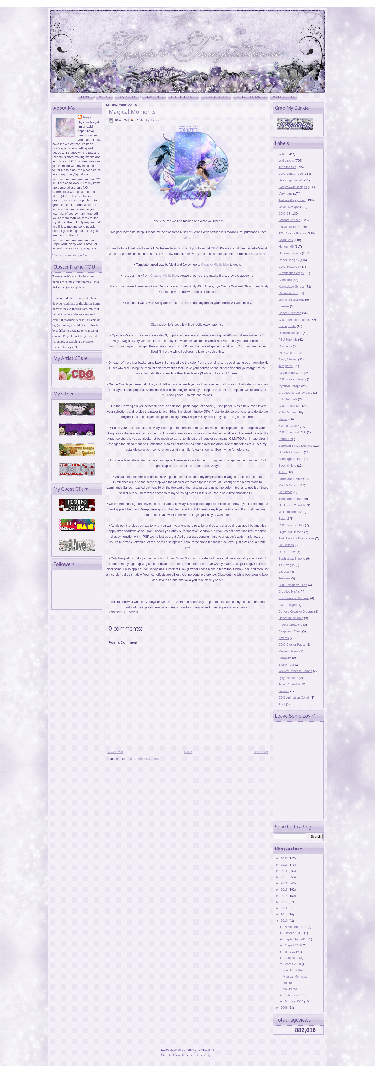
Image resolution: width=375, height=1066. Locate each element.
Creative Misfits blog (215, 264)
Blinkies (284, 691)
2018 (285, 871)
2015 (285, 889)
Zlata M (284, 518)
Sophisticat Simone (292, 558)
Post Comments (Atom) (143, 759)
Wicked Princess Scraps (295, 671)
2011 (285, 914)
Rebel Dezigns (289, 260)
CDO (282, 154)
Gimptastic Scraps (291, 273)
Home (85, 97)
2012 (285, 908)
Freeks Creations (290, 624)
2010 (285, 920)
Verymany (285, 193)
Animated (285, 280)
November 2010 (295, 927)
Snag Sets (286, 240)
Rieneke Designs (290, 333)
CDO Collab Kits (290, 406)
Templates (127, 97)
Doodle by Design (291, 452)
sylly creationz (288, 678)
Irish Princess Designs (294, 598)
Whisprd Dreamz (290, 512)
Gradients (154, 97)
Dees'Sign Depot (290, 180)
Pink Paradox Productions (296, 538)
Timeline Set (287, 167)
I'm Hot (287, 982)
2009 (285, 1007)
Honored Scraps (290, 253)
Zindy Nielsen (288, 359)
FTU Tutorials (216, 97)
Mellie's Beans (288, 651)
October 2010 (294, 933)
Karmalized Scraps (292, 286)
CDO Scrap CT (289, 266)
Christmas (286, 492)
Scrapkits (285, 658)
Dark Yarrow (287, 552)
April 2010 (291, 958)
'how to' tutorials (290, 684)
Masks (104, 97)
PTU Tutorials (183, 97)
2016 (285, 883)
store (187, 237)
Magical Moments (132, 111)
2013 (285, 902)
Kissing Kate (287, 326)
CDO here (258, 254)
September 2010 (296, 939)
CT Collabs (286, 545)
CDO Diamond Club (292, 432)
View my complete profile (69, 255)
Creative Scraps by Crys (295, 392)
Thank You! (286, 664)
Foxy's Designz (203, 1055)
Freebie (284, 306)
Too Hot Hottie (292, 970)
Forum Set (286, 439)
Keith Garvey (288, 412)
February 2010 (294, 995)
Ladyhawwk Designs (293, 187)
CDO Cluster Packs (292, 644)
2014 (285, 895)
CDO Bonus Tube (291, 173)
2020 (285, 858)
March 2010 (293, 964)
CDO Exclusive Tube (293, 585)
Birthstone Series (290, 479)
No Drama (290, 989)
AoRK (283, 472)
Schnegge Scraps (291, 459)
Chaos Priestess (290, 313)
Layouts (284, 571)
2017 (285, 877)
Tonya (87, 117)
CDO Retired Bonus (292, 379)
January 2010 (294, 1001)
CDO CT (285, 213)
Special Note (287, 465)
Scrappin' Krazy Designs (295, 445)
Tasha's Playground (292, 200)
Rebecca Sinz (288, 293)
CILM (214, 248)
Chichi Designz (289, 207)
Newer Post (115, 752)
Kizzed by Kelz (289, 426)
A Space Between (291, 373)
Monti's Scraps (289, 485)
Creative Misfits (289, 591)
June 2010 (292, 951)
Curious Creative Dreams (296, 611)
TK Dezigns (287, 565)
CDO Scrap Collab (291, 525)
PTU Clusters (288, 352)
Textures (284, 578)
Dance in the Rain (291, 618)
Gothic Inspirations (291, 299)
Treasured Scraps (291, 498)
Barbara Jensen (290, 220)
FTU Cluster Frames (293, 233)
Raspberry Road (290, 631)
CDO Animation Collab (294, 697)
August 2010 (293, 945)
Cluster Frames (251, 97)
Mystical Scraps (289, 386)
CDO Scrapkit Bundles (294, 319)
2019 (285, 864)
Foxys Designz (289, 226)
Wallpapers (283, 97)
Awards (284, 638)
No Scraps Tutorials (292, 505)
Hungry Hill (286, 246)
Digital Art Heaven (291, 532)
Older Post (261, 752)
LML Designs (288, 605)
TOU (282, 704)
